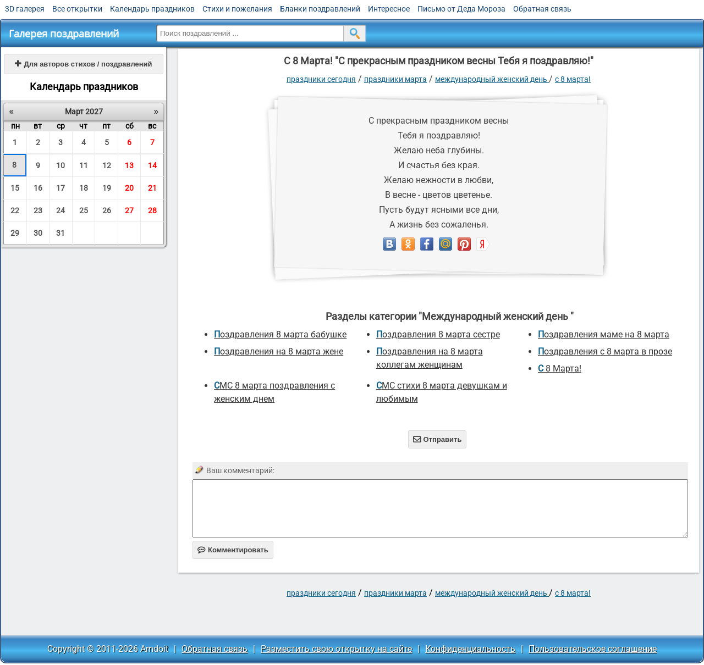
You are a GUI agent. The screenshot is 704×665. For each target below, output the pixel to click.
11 (83, 165)
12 (106, 165)
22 (14, 210)
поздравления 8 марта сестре (438, 334)
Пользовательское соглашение (593, 649)
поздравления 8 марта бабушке (280, 334)
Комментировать (232, 550)
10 (60, 165)
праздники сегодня (321, 79)
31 (60, 233)
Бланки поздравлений (320, 8)
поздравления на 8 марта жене (278, 351)
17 (60, 188)
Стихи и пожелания (237, 8)
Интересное (389, 8)
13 (129, 165)
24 (60, 210)
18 (83, 188)
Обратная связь (542, 8)
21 (152, 188)
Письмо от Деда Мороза (461, 8)
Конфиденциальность (470, 649)
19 (106, 188)
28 (152, 210)
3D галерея (25, 8)
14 (152, 165)
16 (38, 188)
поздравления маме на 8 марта (603, 334)
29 (14, 233)
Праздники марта (395, 79)
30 (38, 233)
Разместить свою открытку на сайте (336, 649)
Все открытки (77, 8)
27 (129, 210)
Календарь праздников (152, 8)
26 (106, 210)
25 (83, 210)
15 (14, 188)
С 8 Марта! (573, 79)
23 (38, 210)
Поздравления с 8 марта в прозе (605, 351)
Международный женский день (492, 79)
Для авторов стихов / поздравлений (83, 64)
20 (129, 188)
